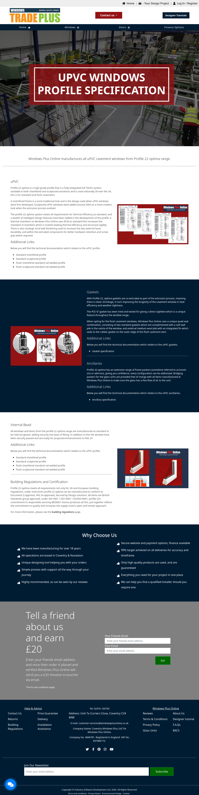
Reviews (148, 713)
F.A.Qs (177, 725)
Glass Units (150, 730)
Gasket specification (103, 351)
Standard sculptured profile (31, 258)
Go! (163, 660)
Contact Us (14, 713)
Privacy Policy (151, 725)
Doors (124, 27)
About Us (178, 713)
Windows (72, 27)
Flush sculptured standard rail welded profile (40, 266)
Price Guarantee (48, 713)
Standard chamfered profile (31, 254)
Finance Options (174, 27)
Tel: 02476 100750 (99, 708)
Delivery (43, 719)
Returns (13, 719)
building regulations (63, 512)
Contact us (107, 15)
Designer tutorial (183, 719)
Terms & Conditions (155, 719)
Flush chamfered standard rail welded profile (40, 262)
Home (25, 27)
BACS (176, 730)
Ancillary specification (104, 399)
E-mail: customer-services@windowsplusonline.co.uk (100, 723)
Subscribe (162, 771)
